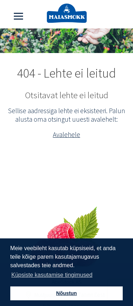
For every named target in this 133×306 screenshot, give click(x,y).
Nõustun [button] (66, 293)
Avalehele (66, 134)
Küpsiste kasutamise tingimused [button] (52, 275)
